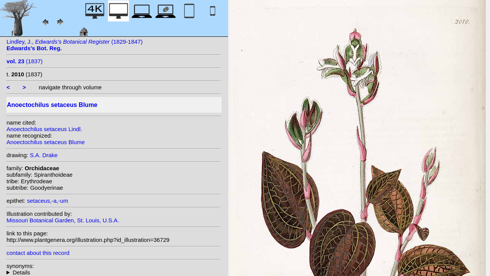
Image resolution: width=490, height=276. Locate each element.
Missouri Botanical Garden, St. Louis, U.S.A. (63, 220)
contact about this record (38, 253)
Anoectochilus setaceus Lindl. (44, 129)
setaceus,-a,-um (47, 200)
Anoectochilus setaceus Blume (46, 142)
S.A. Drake (44, 155)
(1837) (24, 61)
